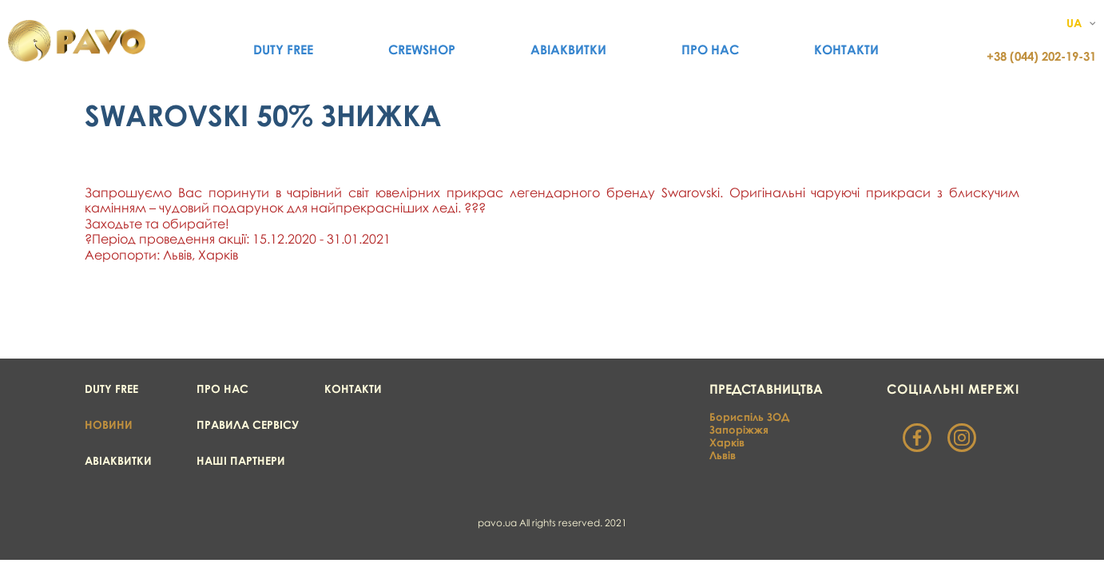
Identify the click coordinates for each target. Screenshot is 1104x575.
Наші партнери (241, 460)
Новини (109, 424)
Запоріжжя (738, 429)
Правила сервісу (248, 424)
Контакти (846, 50)
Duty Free (283, 50)
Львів (722, 455)
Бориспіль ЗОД (749, 416)
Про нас (710, 50)
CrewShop (421, 50)
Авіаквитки (568, 50)
